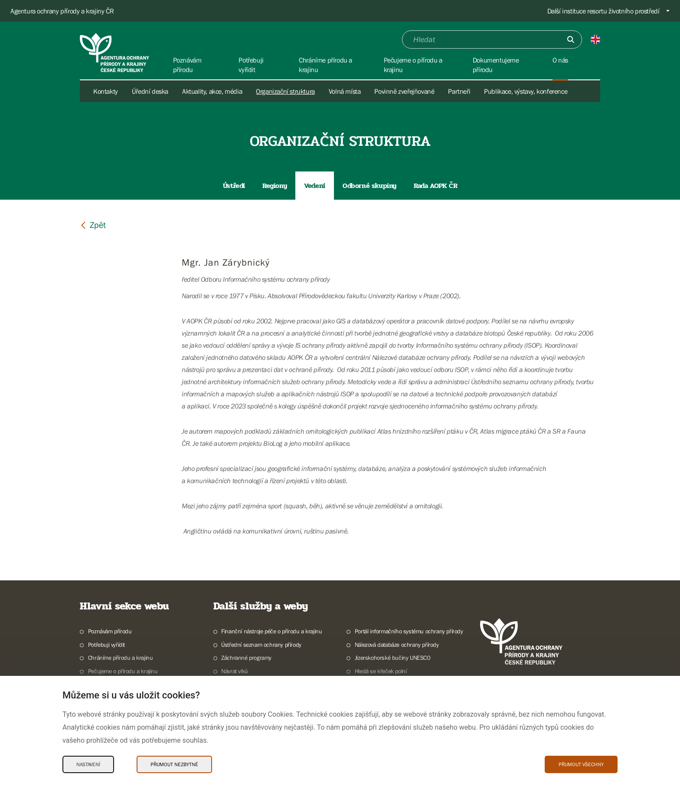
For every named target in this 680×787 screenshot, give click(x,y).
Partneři (459, 91)
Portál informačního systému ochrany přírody (409, 631)
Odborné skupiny (369, 185)
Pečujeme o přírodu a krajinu (123, 671)
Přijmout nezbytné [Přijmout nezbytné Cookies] (174, 764)
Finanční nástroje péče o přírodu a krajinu (271, 631)
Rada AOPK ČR (435, 185)
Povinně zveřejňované (404, 91)
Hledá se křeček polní (381, 671)
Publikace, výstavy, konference (525, 91)
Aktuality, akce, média (212, 91)
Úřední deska (150, 91)
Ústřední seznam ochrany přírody (261, 644)
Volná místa (345, 91)
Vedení (314, 185)
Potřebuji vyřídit (106, 644)
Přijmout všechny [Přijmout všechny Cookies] (581, 764)
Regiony (274, 185)
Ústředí (234, 185)
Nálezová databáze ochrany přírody (397, 644)
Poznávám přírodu (110, 631)
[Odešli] (571, 39)
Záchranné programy (246, 657)
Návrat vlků (234, 671)
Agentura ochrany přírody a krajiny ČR (62, 11)
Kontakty (105, 91)
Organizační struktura (285, 91)
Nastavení (88, 764)
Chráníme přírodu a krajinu (120, 657)
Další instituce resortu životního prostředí (603, 11)
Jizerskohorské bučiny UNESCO (393, 657)
